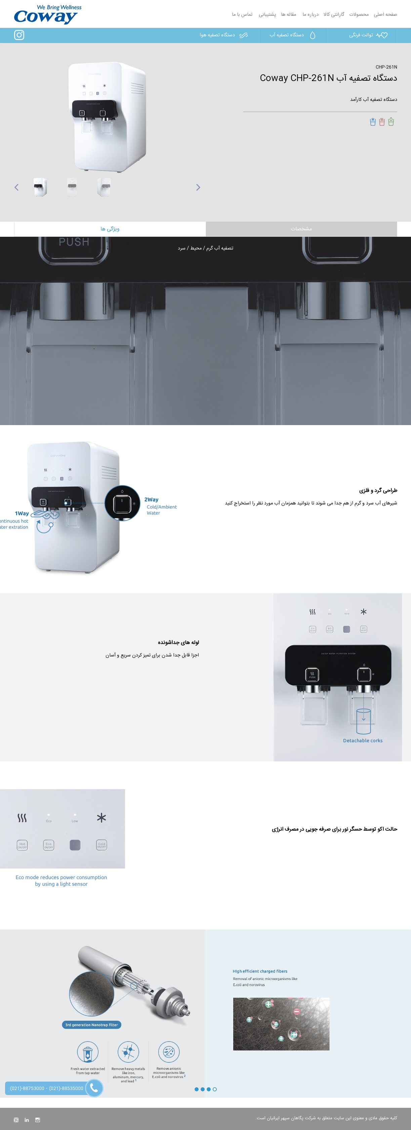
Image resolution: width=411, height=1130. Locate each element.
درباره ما (310, 15)
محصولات (359, 15)
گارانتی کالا (334, 15)
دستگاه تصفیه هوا (225, 35)
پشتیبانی (266, 15)
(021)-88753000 (27, 1088)
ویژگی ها (109, 229)
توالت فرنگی (368, 35)
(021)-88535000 (66, 1088)
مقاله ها (288, 15)
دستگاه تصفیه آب (294, 35)
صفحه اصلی (385, 15)
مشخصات (301, 229)
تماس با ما (242, 15)
